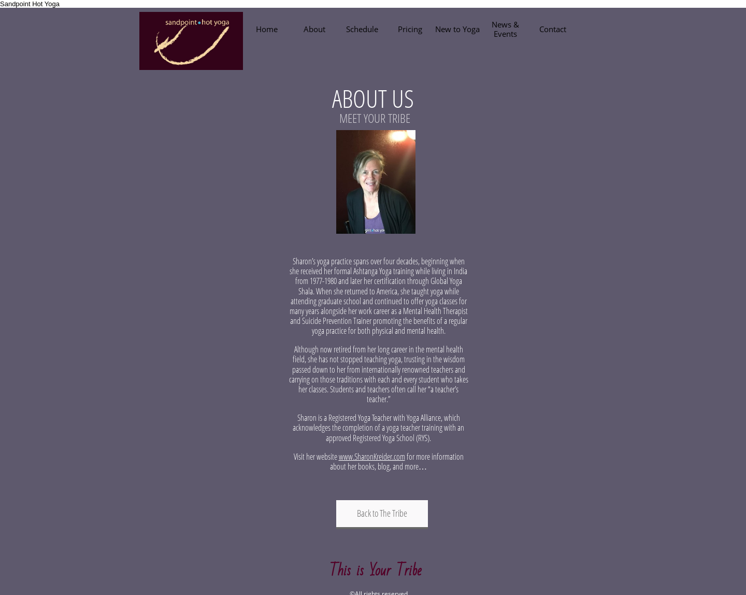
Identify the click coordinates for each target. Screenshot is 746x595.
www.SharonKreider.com (372, 456)
